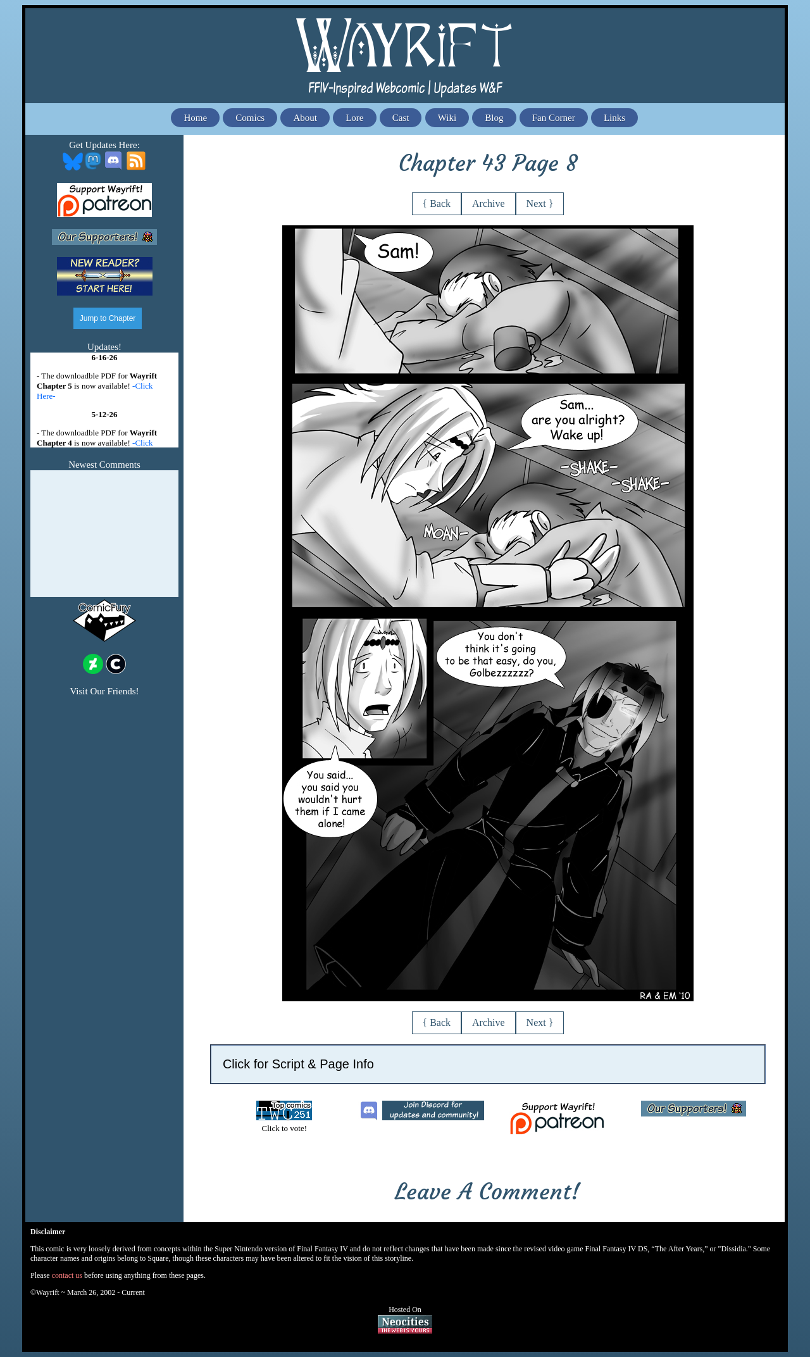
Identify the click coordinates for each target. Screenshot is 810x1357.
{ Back (437, 203)
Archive (488, 203)
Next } (540, 203)
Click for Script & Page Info (298, 1064)
